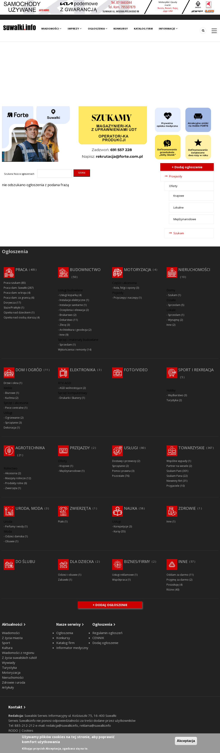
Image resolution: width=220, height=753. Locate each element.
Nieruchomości (194, 269)
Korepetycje (121, 526)
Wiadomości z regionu (18, 652)
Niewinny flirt (174, 481)
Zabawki (63, 580)
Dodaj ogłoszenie (105, 643)
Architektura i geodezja (74, 330)
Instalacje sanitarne (71, 305)
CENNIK (98, 638)
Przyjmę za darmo (178, 580)
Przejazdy (175, 176)
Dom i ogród (28, 369)
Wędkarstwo (175, 395)
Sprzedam (66, 344)
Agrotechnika (30, 447)
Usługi (131, 447)
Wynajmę (173, 320)
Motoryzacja (137, 269)
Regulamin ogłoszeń (107, 633)
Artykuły (8, 687)
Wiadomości (51, 28)
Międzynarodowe (184, 219)
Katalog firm (143, 28)
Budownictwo (85, 269)
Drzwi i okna (11, 383)
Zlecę (63, 325)
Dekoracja (10, 427)
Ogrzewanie (12, 417)
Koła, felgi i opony (124, 288)
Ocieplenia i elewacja (72, 310)
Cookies (27, 730)
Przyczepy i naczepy (126, 297)
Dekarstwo (66, 320)
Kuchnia (10, 398)
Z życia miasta (12, 638)
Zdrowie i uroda (13, 682)
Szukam (178, 233)
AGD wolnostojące (71, 388)
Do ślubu (25, 561)
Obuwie (10, 541)
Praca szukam (12, 283)
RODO (13, 730)
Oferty (173, 186)
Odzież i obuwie (68, 575)
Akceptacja (186, 741)
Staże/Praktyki (12, 307)
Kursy (117, 531)
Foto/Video (136, 369)
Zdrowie (187, 508)
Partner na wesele (177, 466)
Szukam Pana (174, 476)
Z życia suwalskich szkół (19, 657)
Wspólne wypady (177, 461)
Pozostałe (118, 476)
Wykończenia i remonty (72, 349)
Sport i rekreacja (196, 369)
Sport (6, 643)
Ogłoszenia (97, 28)
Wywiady (8, 662)
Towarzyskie (191, 447)
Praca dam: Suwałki (15, 288)
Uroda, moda (29, 508)
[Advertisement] (110, 74)
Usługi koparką (69, 295)
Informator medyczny (72, 647)
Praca (21, 269)
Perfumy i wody (14, 526)
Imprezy (74, 28)
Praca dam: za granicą (17, 297)
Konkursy (121, 28)
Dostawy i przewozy (124, 461)
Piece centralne (14, 408)
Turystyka (172, 400)
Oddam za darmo (177, 575)
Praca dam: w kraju (15, 293)
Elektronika (82, 369)
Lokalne (178, 207)
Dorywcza (10, 302)
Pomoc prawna (121, 471)
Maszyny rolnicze (15, 478)
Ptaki (61, 521)
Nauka (130, 508)
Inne (62, 335)
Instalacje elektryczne (72, 300)
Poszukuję (173, 584)
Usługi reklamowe (123, 575)
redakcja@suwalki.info (62, 725)
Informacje (168, 28)
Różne (170, 589)
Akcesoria (11, 473)
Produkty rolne (14, 483)
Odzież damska (14, 536)
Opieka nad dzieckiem (17, 312)
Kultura (7, 647)
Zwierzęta (11, 488)
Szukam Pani (174, 471)
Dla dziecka (82, 561)
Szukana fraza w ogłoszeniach (19, 173)
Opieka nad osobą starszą (20, 317)
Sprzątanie (11, 422)
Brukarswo (66, 315)
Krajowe (178, 196)
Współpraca (119, 580)
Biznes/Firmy (137, 561)
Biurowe (10, 393)
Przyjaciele (173, 486)
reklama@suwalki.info (95, 725)
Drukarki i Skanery (70, 398)
